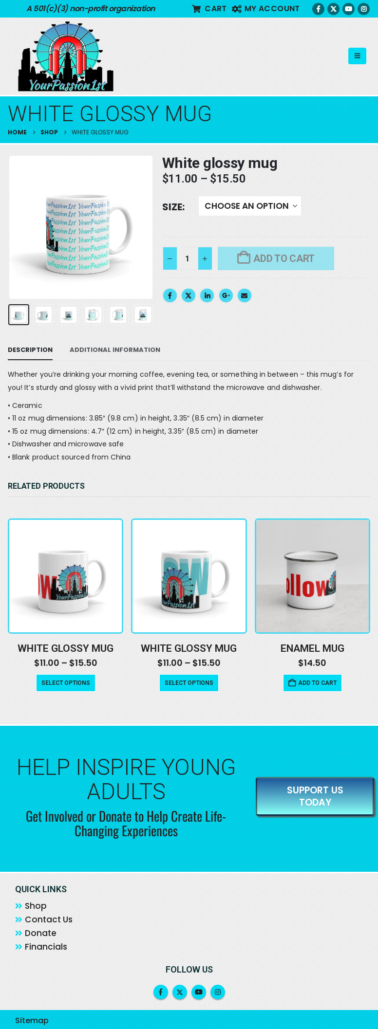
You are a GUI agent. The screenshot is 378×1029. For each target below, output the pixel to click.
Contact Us (49, 920)
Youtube (198, 992)
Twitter (188, 295)
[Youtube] (348, 9)
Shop (36, 907)
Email (244, 295)
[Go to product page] (65, 575)
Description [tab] (30, 349)
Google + (226, 295)
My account (266, 8)
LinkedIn (207, 295)
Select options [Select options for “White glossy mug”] (65, 683)
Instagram (217, 992)
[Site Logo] (65, 56)
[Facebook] (318, 9)
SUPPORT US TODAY (315, 796)
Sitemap (32, 1021)
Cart (209, 8)
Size (172, 207)
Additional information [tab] (115, 349)
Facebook (170, 295)
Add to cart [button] (317, 683)
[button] (357, 56)
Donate (41, 934)
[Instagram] (364, 9)
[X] (333, 9)
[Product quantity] (187, 258)
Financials (46, 948)
